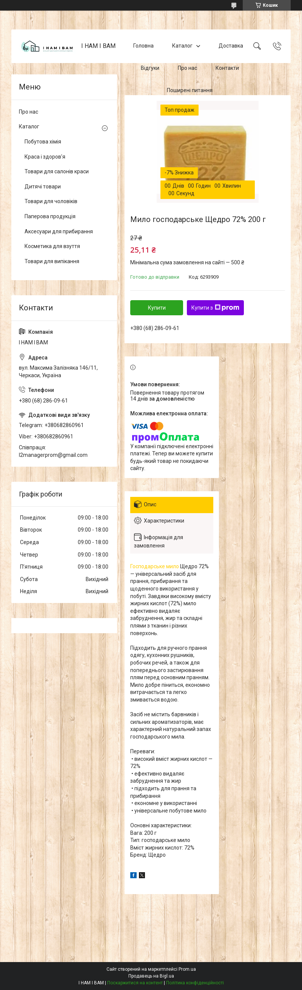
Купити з (215, 307)
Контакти (227, 68)
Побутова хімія (43, 142)
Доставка (231, 46)
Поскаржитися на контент (135, 982)
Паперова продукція (50, 216)
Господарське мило (154, 566)
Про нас (187, 68)
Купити (157, 308)
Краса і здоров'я (45, 157)
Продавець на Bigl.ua (151, 976)
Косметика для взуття (52, 246)
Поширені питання (190, 90)
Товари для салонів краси (57, 171)
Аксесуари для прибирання (59, 231)
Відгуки (150, 68)
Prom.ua (187, 969)
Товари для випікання (52, 261)
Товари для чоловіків (51, 201)
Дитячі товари (43, 187)
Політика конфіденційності (195, 982)
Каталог (182, 46)
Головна (143, 46)
